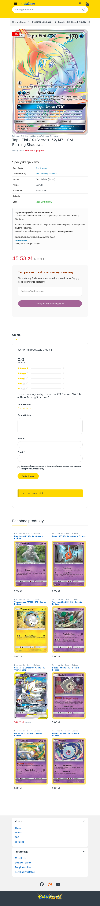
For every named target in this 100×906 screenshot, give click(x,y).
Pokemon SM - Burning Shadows (26, 136)
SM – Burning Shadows (46, 173)
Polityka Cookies (23, 867)
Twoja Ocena (24, 404)
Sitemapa (19, 842)
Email (21, 452)
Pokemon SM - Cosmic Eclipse (27, 533)
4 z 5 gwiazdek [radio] (27, 408)
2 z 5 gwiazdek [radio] (21, 408)
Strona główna (19, 22)
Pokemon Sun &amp (42, 22)
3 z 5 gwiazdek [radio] (24, 408)
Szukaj (84, 9)
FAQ (17, 837)
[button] (85, 32)
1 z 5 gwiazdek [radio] (19, 408)
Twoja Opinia (24, 415)
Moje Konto (20, 858)
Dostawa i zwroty (23, 862)
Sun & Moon (41, 168)
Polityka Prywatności (25, 872)
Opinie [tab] (16, 335)
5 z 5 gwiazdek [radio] (30, 408)
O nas (18, 828)
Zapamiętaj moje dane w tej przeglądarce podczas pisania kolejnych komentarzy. (51, 467)
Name (21, 438)
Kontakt (18, 832)
